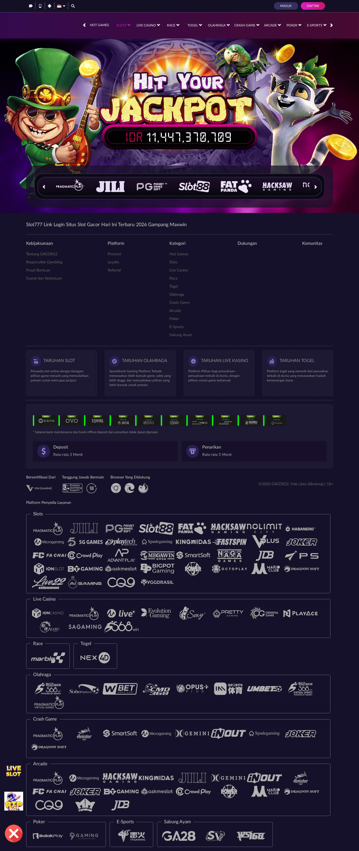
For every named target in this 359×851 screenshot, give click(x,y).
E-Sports (316, 25)
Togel (194, 25)
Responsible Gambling (44, 262)
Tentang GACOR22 (41, 254)
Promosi (114, 254)
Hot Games (99, 25)
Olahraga (219, 25)
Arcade (272, 25)
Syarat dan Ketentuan (44, 278)
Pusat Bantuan (38, 270)
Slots (123, 25)
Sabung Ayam (180, 335)
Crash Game (246, 25)
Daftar (313, 6)
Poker (294, 25)
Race (173, 25)
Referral (114, 270)
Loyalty (113, 262)
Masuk (286, 6)
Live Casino (148, 25)
